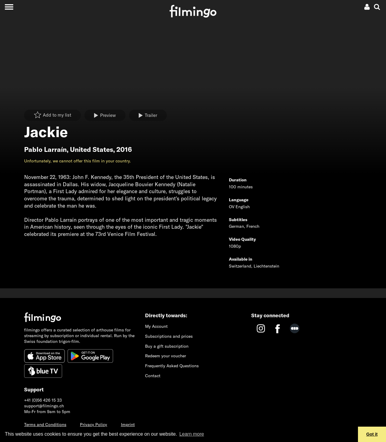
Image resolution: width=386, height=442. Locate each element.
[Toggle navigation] (9, 7)
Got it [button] (372, 434)
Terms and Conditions (45, 424)
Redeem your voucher (165, 356)
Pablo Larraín (45, 149)
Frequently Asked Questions (172, 365)
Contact (152, 375)
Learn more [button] (191, 434)
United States (91, 149)
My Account (156, 326)
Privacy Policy (93, 424)
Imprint (128, 424)
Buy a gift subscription (166, 346)
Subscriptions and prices (169, 336)
